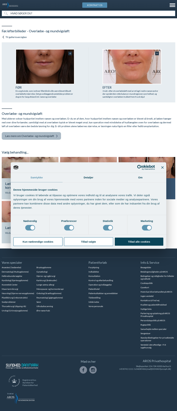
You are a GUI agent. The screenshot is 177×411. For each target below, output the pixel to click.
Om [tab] (140, 177)
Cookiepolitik (147, 283)
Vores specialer (12, 262)
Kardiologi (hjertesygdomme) (15, 280)
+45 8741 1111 (126, 369)
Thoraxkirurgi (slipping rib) (14, 306)
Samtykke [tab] (37, 177)
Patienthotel (94, 289)
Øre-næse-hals (43, 310)
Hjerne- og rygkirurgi (45, 276)
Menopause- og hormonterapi (50, 289)
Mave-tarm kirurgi (10, 289)
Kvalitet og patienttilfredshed (154, 304)
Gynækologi (42, 271)
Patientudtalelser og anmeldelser (103, 293)
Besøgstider (146, 267)
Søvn (38, 302)
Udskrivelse (93, 302)
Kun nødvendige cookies (38, 241)
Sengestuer (146, 333)
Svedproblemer (9, 302)
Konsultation (94, 276)
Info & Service (150, 262)
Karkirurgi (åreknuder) (46, 280)
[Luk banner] (162, 167)
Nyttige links (146, 309)
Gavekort (145, 287)
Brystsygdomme (43, 267)
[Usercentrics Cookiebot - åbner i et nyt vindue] (140, 167)
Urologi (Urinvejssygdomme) (15, 310)
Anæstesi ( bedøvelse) (11, 267)
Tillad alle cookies (139, 241)
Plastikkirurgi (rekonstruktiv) (15, 297)
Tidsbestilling (94, 297)
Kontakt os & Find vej (150, 300)
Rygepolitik (146, 324)
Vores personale (95, 306)
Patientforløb (97, 262)
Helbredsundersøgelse (12, 276)
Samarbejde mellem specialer (154, 329)
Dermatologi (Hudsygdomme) (15, 271)
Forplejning (93, 267)
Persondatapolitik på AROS (153, 320)
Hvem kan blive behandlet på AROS (156, 291)
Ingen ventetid (147, 296)
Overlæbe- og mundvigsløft (31, 136)
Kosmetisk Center (10, 284)
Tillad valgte (88, 241)
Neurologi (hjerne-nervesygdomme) (18, 293)
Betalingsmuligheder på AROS (154, 271)
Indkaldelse (93, 271)
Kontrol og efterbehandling (100, 280)
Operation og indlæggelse (100, 284)
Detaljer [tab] (88, 177)
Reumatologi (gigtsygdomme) (49, 297)
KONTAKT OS (94, 5)
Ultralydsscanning (44, 306)
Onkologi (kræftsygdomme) (49, 293)
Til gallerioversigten (14, 37)
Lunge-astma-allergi (45, 284)
